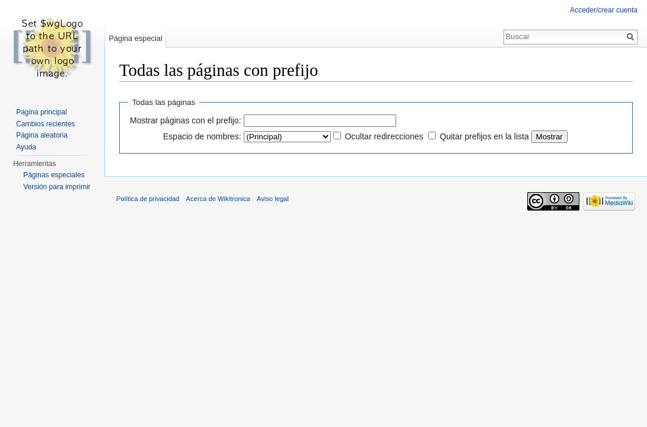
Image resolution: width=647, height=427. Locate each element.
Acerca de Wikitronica (218, 198)
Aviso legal (273, 198)
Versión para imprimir (56, 187)
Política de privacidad (147, 198)
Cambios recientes (45, 124)
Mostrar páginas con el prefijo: (185, 120)
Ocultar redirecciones (384, 136)
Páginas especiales (53, 175)
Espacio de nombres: (202, 136)
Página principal (41, 112)
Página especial (135, 38)
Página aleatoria (42, 135)
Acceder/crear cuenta (604, 10)
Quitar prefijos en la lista (484, 136)
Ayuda (26, 147)
